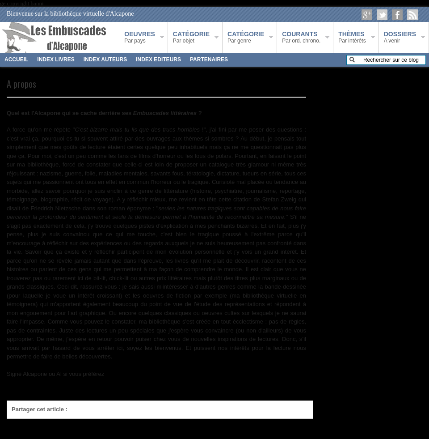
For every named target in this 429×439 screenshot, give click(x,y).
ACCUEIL (16, 59)
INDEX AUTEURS (105, 59)
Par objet (191, 37)
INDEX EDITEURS (158, 59)
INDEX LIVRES (55, 59)
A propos (21, 83)
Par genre (245, 37)
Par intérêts (352, 37)
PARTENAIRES (209, 59)
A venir (400, 37)
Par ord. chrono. (301, 37)
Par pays (139, 37)
